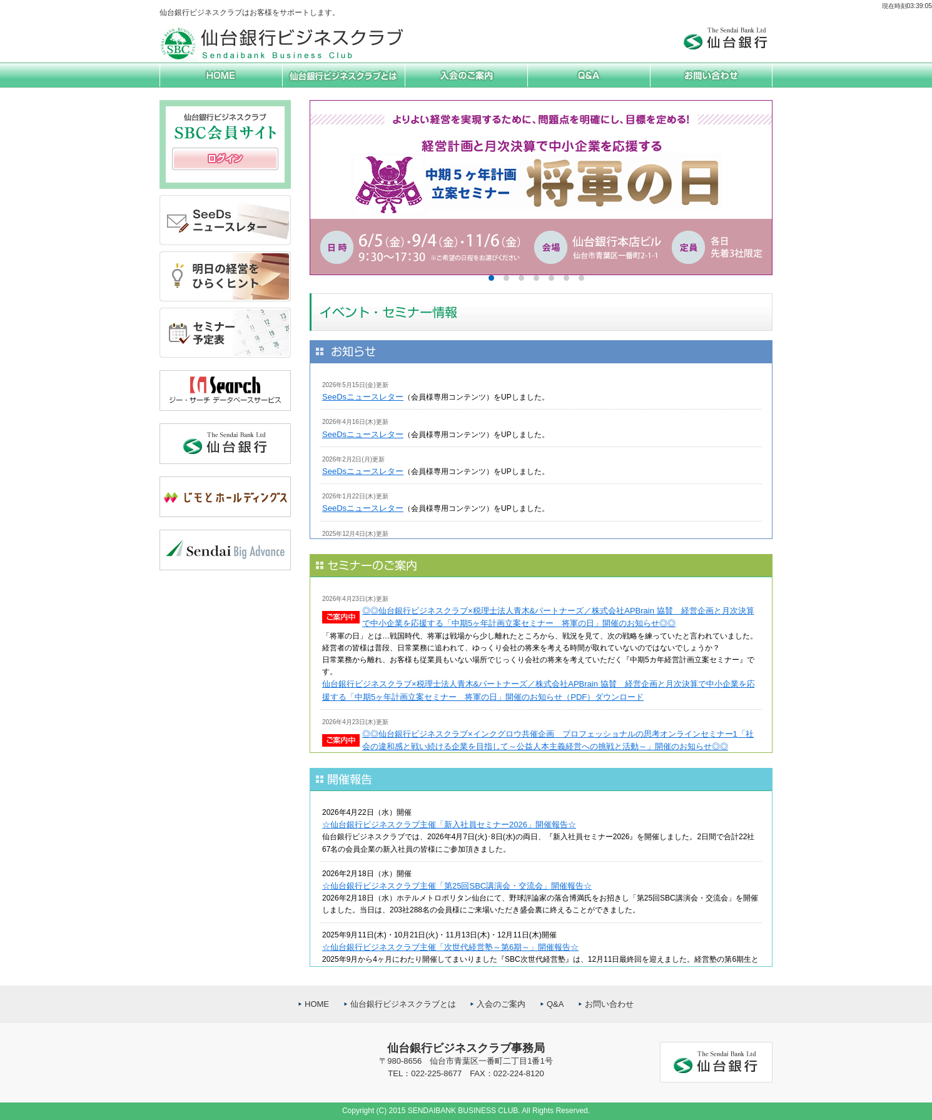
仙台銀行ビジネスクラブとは (403, 1004)
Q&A (555, 1004)
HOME (317, 1004)
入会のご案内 (501, 1004)
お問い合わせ (609, 1004)
